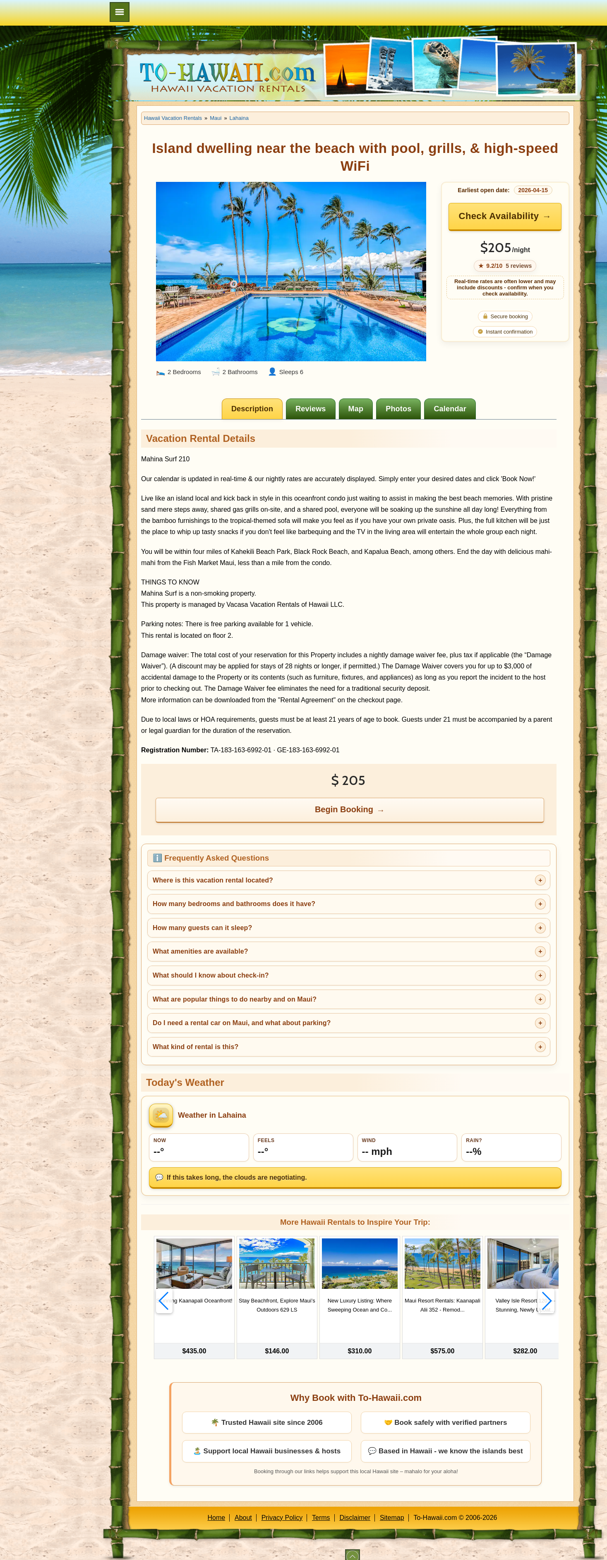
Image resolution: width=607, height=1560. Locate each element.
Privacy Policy (282, 1507)
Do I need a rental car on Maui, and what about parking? (242, 1022)
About (243, 1507)
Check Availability (499, 216)
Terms (321, 1507)
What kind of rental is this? (195, 1046)
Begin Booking (344, 809)
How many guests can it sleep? (202, 927)
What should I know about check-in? (211, 975)
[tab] (252, 408)
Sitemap (392, 1507)
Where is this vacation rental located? (213, 880)
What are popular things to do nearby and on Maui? (235, 999)
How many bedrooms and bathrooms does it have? (234, 903)
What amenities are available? (200, 951)
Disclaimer (354, 1507)
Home (217, 1507)
